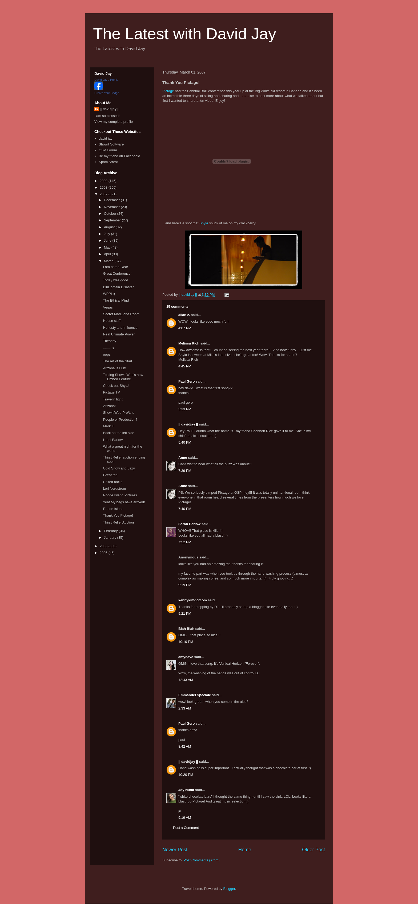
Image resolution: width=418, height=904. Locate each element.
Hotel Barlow (113, 440)
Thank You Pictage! (118, 515)
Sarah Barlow (189, 524)
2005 (104, 553)
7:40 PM (184, 509)
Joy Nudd (186, 790)
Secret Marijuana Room (121, 314)
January (110, 538)
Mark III (108, 426)
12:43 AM (185, 680)
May (107, 247)
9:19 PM (184, 585)
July (107, 234)
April (108, 254)
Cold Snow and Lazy (119, 468)
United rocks (112, 482)
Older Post (313, 849)
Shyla (203, 223)
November (112, 207)
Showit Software (111, 144)
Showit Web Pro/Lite (118, 413)
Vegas (107, 307)
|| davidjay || (188, 424)
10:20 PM (185, 775)
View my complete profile (113, 122)
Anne (182, 458)
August (110, 227)
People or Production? (120, 419)
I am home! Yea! (115, 267)
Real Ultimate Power (119, 334)
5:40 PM (184, 442)
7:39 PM (184, 471)
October (110, 214)
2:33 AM (184, 708)
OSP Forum (108, 150)
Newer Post (174, 849)
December (112, 200)
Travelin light (112, 399)
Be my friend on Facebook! (119, 156)
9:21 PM (184, 613)
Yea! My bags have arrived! (124, 502)
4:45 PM (184, 366)
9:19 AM (184, 818)
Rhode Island (113, 509)
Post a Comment (186, 828)
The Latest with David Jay (184, 34)
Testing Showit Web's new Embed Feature (123, 377)
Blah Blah (186, 629)
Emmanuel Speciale (194, 695)
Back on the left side (118, 433)
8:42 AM (184, 746)
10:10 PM (185, 642)
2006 (104, 546)
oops (106, 354)
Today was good (115, 280)
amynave (185, 657)
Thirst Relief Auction (118, 522)
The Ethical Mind (116, 300)
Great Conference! (117, 273)
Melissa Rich (188, 343)
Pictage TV (111, 392)
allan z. (184, 315)
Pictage (168, 91)
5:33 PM (184, 409)
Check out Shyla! (116, 386)
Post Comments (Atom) (202, 860)
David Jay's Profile (106, 79)
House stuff (111, 321)
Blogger (229, 889)
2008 (104, 187)
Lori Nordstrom (114, 488)
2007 (104, 194)
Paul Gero (186, 381)
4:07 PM (184, 328)
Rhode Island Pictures (120, 495)
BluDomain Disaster (118, 287)
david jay (105, 138)
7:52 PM (184, 542)
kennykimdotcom (192, 600)
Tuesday (109, 341)
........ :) (108, 348)
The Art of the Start (117, 361)
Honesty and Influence (120, 328)
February (111, 531)
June (108, 240)
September (113, 220)
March (109, 261)
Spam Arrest (108, 162)
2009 (104, 181)
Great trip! (110, 475)
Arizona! (109, 406)
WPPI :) (109, 294)
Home (244, 849)
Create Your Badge (106, 93)
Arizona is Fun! (114, 368)
